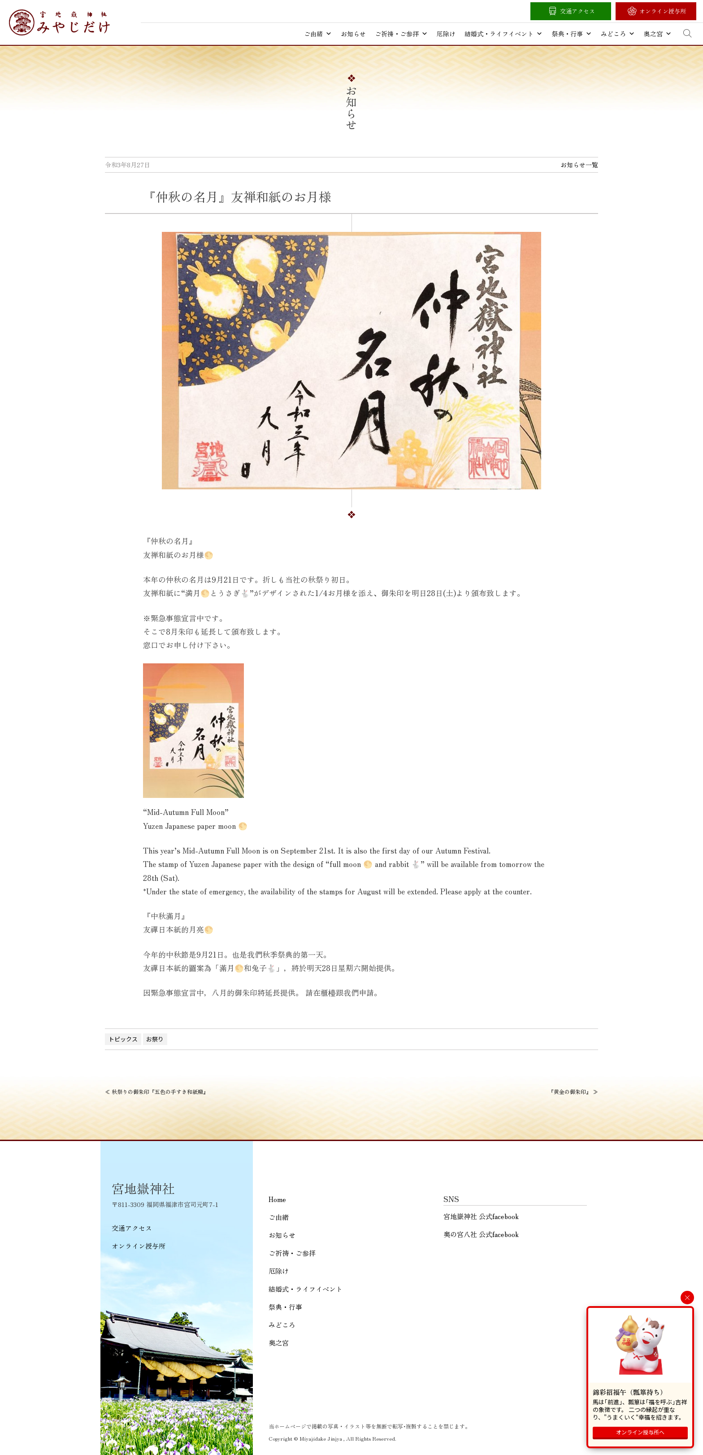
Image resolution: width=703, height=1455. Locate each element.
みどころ (618, 33)
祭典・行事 (571, 33)
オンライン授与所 (662, 11)
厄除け (446, 33)
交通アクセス (577, 11)
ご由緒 (318, 33)
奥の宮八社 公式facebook (481, 1234)
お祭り (155, 1039)
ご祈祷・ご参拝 (401, 33)
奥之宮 (658, 33)
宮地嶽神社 (59, 22)
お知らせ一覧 (579, 164)
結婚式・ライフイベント (503, 33)
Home (277, 1199)
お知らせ (353, 33)
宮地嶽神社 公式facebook (481, 1216)
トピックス (123, 1039)
